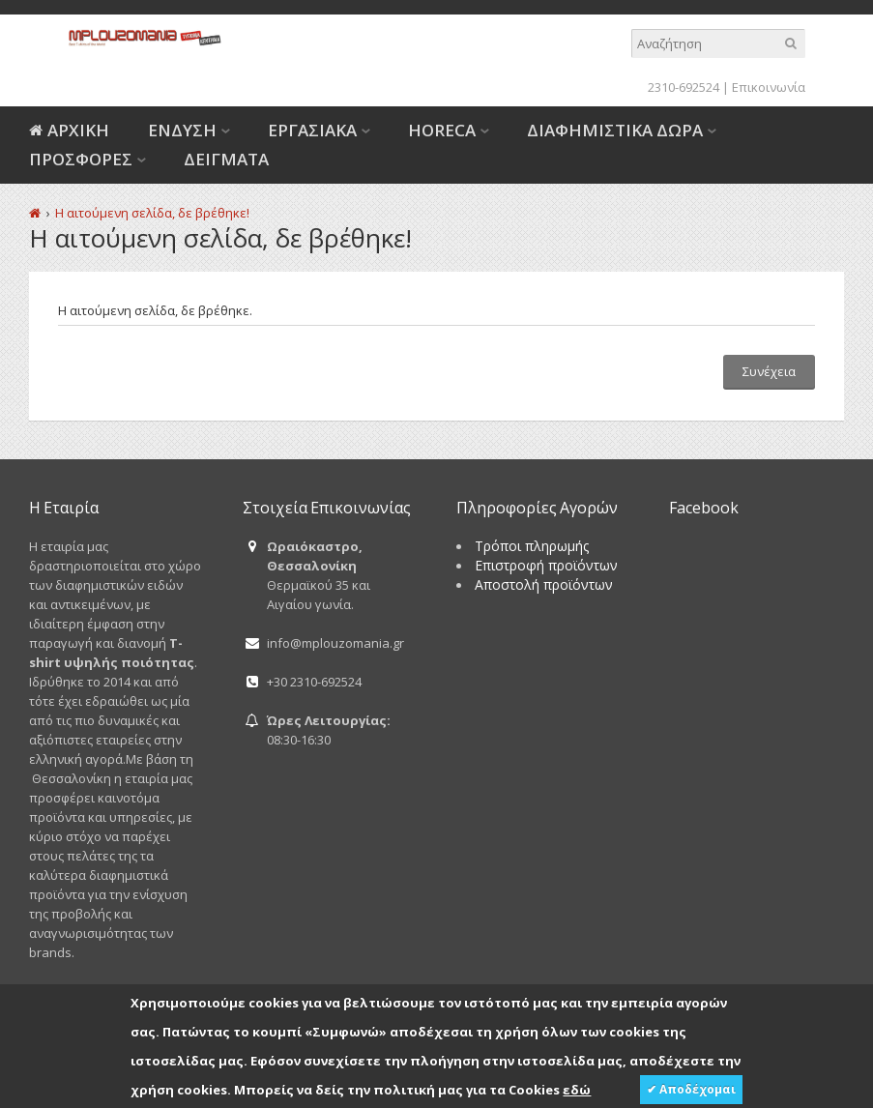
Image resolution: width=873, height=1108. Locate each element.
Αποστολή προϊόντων (544, 584)
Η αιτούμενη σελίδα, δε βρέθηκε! (152, 212)
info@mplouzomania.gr (335, 643)
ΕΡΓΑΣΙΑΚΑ (312, 130)
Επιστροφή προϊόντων (546, 565)
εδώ (577, 1089)
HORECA (442, 130)
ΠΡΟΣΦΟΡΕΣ (80, 159)
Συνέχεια (769, 371)
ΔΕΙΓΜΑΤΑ (226, 159)
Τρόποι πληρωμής (532, 546)
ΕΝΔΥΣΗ (182, 130)
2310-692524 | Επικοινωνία (726, 87)
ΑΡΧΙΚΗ (78, 130)
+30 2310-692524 (314, 681)
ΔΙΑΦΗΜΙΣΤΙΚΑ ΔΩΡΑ (615, 130)
